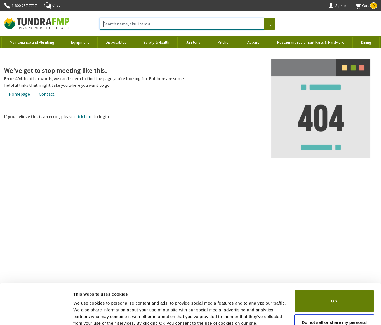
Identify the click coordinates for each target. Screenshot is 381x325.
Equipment (80, 42)
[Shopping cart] (357, 5)
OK (334, 276)
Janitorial (193, 42)
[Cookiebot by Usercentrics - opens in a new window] (36, 314)
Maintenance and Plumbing (32, 42)
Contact (47, 94)
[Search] (269, 24)
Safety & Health (156, 42)
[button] (365, 5)
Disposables (116, 42)
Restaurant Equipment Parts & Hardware (310, 42)
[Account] (331, 5)
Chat (52, 5)
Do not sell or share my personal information (334, 301)
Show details (86, 314)
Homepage (19, 94)
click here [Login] (83, 116)
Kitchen (224, 42)
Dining (366, 42)
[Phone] (7, 5)
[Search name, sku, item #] (182, 24)
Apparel (253, 42)
